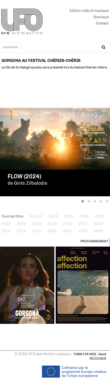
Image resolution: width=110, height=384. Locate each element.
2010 (82, 231)
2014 (21, 231)
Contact (102, 23)
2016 (98, 224)
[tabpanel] (55, 61)
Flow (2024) (24, 176)
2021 (21, 224)
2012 (52, 231)
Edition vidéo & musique (89, 11)
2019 (52, 224)
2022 (5, 224)
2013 (36, 231)
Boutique (101, 17)
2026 (53, 216)
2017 (82, 224)
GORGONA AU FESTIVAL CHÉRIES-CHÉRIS (41, 60)
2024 (84, 216)
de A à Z (36, 216)
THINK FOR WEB (85, 354)
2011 (67, 231)
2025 (68, 216)
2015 (5, 231)
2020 (36, 224)
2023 (99, 216)
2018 (67, 224)
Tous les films (12, 216)
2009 (98, 231)
